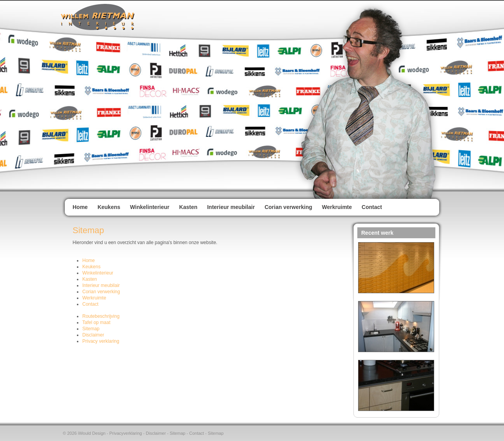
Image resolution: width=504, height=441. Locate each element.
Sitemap (177, 433)
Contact (196, 433)
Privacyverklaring (125, 433)
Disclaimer (156, 433)
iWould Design (92, 433)
